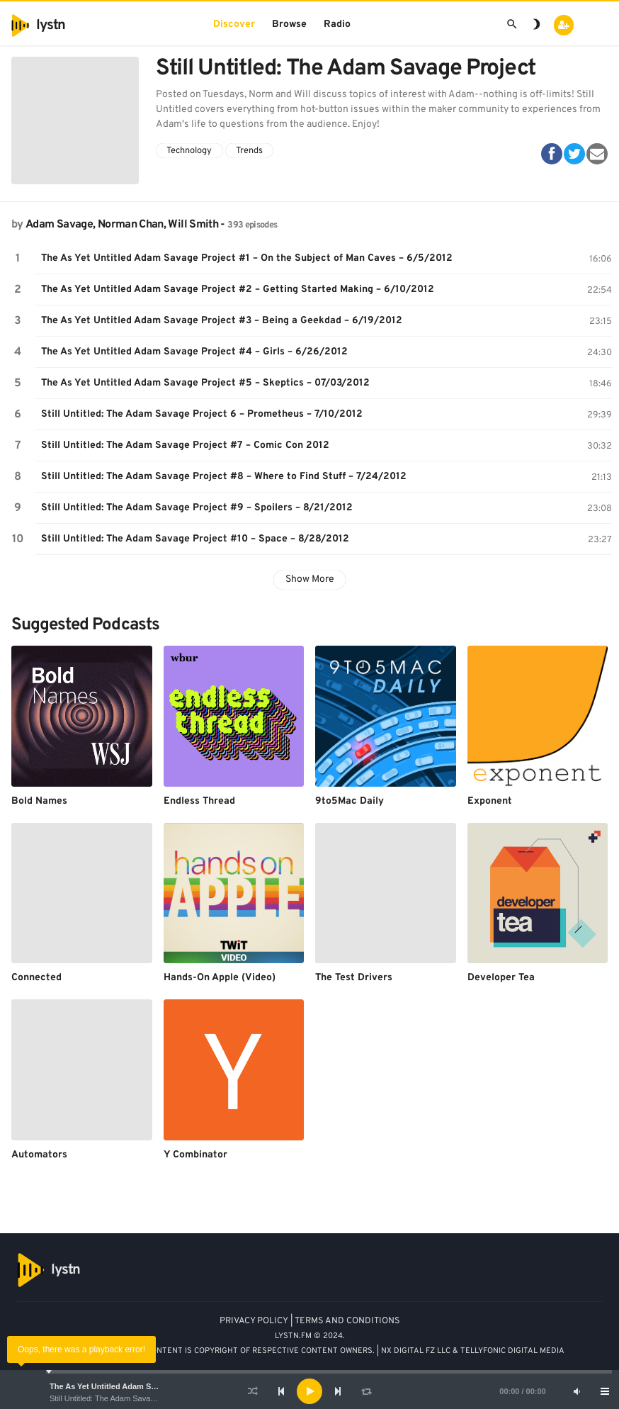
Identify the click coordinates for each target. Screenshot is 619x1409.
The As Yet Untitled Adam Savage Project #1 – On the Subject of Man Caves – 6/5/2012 (247, 258)
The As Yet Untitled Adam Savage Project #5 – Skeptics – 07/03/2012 (205, 383)
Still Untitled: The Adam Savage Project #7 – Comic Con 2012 (185, 445)
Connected (36, 978)
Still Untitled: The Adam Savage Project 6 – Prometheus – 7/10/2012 (202, 414)
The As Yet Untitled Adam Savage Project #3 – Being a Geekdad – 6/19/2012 (221, 321)
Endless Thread (199, 801)
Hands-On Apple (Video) (220, 978)
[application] (309, 1391)
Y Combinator (195, 1155)
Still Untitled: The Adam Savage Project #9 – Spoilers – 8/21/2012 (197, 508)
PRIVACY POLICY (254, 1321)
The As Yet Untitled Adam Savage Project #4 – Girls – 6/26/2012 (194, 352)
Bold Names (39, 801)
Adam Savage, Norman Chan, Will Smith (121, 225)
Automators (39, 1155)
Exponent (489, 801)
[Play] (309, 1391)
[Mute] (576, 1391)
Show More (309, 579)
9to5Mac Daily (349, 801)
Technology (189, 151)
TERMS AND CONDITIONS (347, 1321)
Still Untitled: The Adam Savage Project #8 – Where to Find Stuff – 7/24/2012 (224, 477)
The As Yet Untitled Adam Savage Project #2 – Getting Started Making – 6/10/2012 (237, 290)
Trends (249, 151)
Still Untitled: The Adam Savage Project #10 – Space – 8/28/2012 (195, 539)
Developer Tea (501, 978)
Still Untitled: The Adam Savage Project (118, 1398)
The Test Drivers (353, 978)
